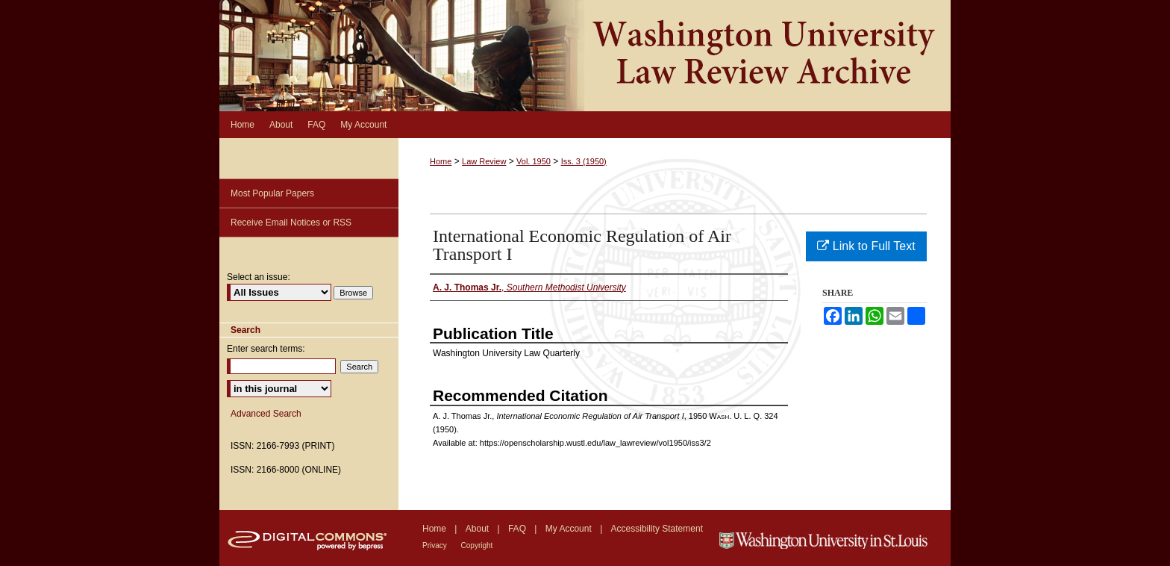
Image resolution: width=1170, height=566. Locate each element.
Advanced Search (266, 413)
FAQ (518, 528)
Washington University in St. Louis (833, 538)
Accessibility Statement (657, 528)
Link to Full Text (866, 246)
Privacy (435, 545)
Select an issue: (258, 277)
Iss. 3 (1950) (584, 161)
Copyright (477, 545)
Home (440, 161)
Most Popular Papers (272, 193)
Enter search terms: (266, 348)
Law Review (484, 161)
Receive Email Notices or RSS (291, 222)
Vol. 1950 (533, 161)
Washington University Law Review (585, 55)
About (479, 528)
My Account (569, 528)
